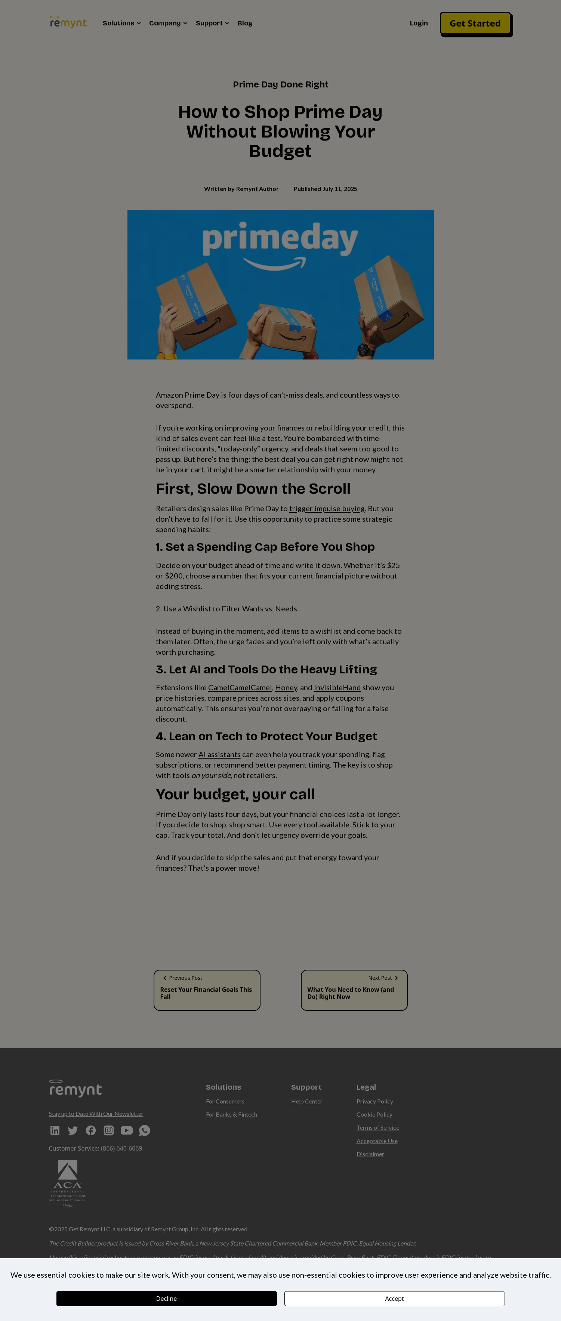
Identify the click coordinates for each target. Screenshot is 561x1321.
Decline (166, 1298)
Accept (394, 1298)
